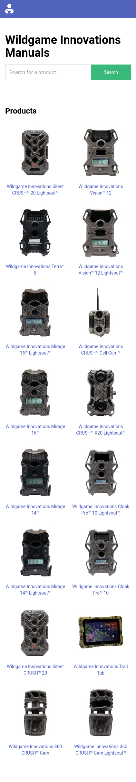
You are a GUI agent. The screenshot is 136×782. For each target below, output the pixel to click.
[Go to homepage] (9, 9)
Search (111, 72)
